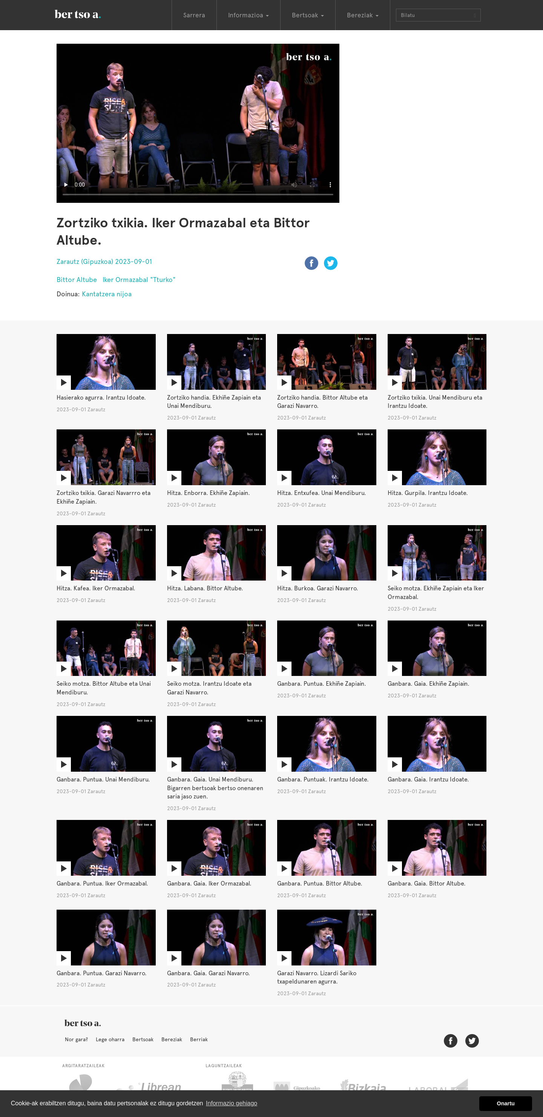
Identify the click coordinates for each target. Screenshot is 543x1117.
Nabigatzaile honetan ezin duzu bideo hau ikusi (198, 123)
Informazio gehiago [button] (231, 1103)
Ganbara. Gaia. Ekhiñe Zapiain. (428, 683)
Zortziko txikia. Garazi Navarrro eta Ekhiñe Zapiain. (103, 497)
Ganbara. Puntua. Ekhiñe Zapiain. (321, 683)
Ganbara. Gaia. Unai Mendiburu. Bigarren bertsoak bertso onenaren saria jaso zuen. (215, 788)
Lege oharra (110, 1039)
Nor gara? (76, 1039)
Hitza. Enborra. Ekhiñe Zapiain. (208, 492)
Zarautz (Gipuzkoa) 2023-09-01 (104, 261)
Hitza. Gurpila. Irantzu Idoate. (428, 492)
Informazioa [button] (248, 15)
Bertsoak (142, 1039)
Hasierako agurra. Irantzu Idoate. (101, 397)
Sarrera (194, 15)
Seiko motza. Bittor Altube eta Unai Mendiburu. (104, 688)
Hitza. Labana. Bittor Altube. (205, 588)
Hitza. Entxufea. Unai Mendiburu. (321, 492)
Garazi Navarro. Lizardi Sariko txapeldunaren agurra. (316, 977)
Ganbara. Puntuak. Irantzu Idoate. (323, 779)
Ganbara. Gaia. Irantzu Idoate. (428, 779)
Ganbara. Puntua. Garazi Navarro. (102, 973)
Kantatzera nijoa (107, 294)
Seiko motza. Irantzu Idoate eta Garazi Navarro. (209, 688)
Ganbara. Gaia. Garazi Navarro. (208, 973)
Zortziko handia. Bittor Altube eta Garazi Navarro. (322, 402)
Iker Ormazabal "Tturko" (139, 279)
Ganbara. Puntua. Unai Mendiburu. (103, 779)
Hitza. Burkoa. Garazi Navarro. (317, 588)
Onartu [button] (506, 1103)
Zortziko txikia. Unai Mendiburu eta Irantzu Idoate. (435, 402)
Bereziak (171, 1039)
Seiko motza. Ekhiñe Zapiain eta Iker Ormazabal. (436, 593)
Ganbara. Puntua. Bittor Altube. (319, 883)
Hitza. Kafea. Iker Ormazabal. (96, 588)
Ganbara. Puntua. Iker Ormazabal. (102, 883)
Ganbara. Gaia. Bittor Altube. (427, 883)
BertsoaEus (88, 13)
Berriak (199, 1039)
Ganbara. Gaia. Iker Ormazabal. (209, 883)
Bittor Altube (77, 279)
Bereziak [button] (363, 15)
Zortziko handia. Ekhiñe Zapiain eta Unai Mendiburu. (214, 402)
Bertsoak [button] (308, 15)
